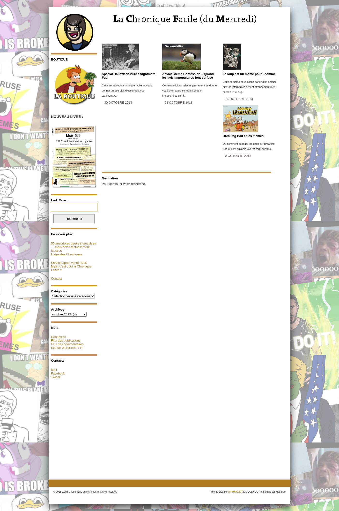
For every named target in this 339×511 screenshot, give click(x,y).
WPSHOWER (235, 491)
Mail (54, 370)
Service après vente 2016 (69, 263)
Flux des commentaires (67, 344)
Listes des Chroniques (66, 254)
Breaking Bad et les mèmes (243, 136)
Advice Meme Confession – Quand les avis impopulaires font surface (188, 75)
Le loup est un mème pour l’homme (249, 74)
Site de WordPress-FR (66, 348)
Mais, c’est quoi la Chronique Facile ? (71, 268)
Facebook (58, 373)
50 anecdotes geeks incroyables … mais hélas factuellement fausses (73, 247)
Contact (56, 278)
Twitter (55, 377)
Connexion (58, 337)
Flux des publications (65, 340)
